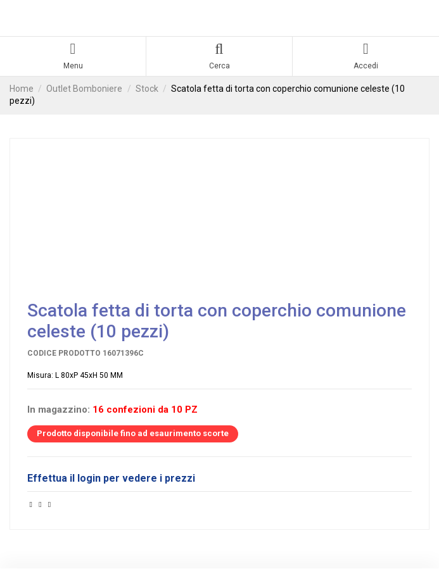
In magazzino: (58, 409)
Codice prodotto (64, 353)
